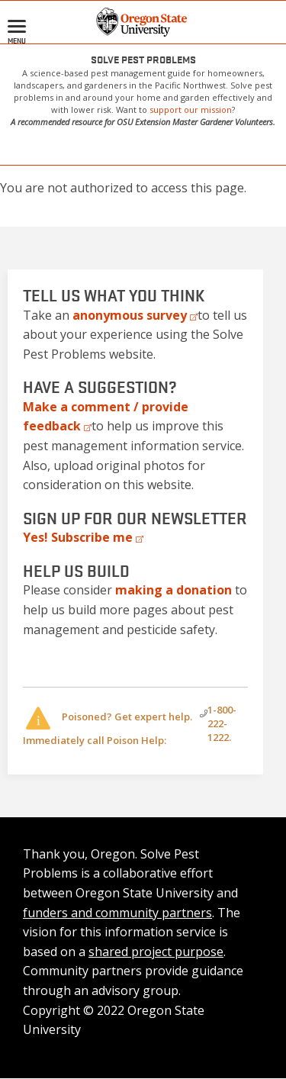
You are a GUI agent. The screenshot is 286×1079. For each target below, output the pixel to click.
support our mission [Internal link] (190, 109)
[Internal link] (173, 589)
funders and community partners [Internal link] (117, 912)
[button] (143, 20)
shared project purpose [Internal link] (155, 951)
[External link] (135, 315)
